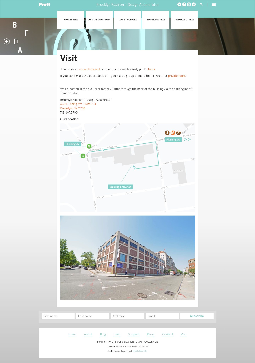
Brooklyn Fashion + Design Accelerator (127, 4)
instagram (189, 4)
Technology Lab (156, 19)
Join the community (99, 19)
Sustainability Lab (184, 19)
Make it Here (71, 19)
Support (133, 334)
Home (72, 334)
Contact (167, 334)
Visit (184, 334)
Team (117, 334)
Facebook (184, 4)
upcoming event (90, 69)
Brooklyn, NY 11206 (72, 108)
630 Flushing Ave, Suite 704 (78, 104)
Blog (103, 334)
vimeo (194, 4)
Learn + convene (127, 19)
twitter (179, 4)
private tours (176, 75)
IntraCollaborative (140, 351)
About (88, 334)
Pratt (44, 4)
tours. (152, 69)
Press (150, 334)
